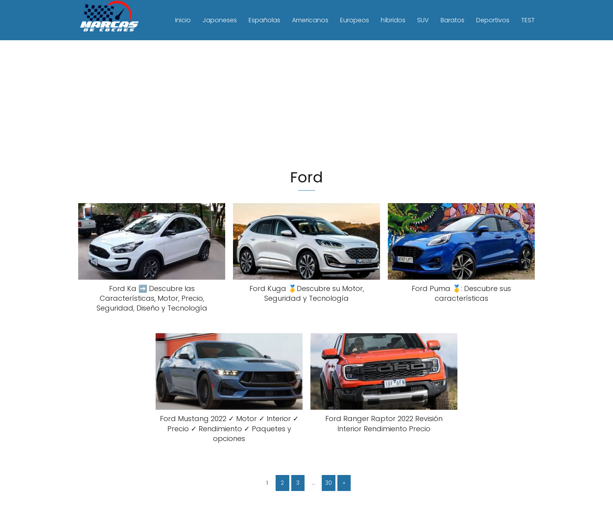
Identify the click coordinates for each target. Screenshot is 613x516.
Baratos (452, 20)
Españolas (264, 20)
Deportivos (492, 20)
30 (328, 483)
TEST (528, 20)
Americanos (310, 20)
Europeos (354, 20)
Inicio (183, 20)
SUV (423, 20)
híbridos (393, 20)
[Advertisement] (306, 105)
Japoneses (220, 20)
